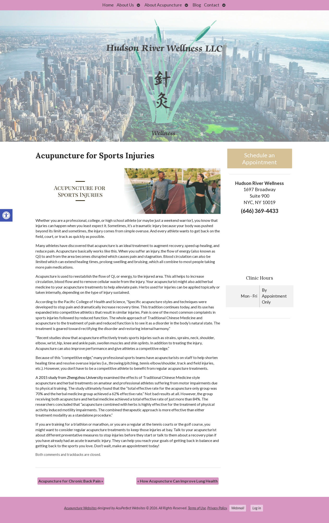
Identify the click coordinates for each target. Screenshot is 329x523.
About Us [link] (125, 4)
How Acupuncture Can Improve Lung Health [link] (177, 481)
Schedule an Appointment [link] (259, 158)
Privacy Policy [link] (217, 508)
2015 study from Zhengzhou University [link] (71, 377)
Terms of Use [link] (197, 508)
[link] (6, 215)
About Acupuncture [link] (163, 4)
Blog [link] (196, 4)
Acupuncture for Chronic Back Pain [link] (70, 481)
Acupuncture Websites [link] (80, 508)
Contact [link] (211, 4)
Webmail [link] (237, 508)
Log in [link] (256, 508)
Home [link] (108, 4)
